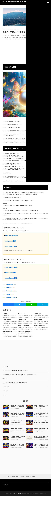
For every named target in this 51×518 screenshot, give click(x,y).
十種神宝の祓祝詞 (7, 320)
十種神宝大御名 (37, 314)
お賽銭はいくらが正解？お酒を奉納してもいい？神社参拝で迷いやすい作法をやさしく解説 (41, 430)
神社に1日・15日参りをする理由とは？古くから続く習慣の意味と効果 (41, 421)
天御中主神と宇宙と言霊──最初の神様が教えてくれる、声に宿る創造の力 (17, 445)
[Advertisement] (25, 52)
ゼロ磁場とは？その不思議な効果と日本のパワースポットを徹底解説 (17, 406)
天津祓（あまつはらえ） (24, 325)
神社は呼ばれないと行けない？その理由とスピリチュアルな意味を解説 (41, 445)
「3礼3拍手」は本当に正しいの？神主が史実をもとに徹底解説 (17, 437)
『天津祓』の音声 (9, 294)
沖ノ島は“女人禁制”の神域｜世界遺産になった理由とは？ (41, 414)
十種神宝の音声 (22, 320)
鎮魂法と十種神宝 (38, 320)
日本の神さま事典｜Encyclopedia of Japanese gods (19, 447)
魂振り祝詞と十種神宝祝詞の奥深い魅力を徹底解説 (25, 332)
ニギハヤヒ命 (21, 314)
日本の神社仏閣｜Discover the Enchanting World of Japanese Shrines (44, 416)
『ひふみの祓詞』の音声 (11, 291)
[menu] (47, 2)
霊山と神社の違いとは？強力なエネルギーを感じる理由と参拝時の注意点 (17, 414)
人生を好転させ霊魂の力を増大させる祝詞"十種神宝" (11, 29)
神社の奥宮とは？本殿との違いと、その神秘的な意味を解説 (17, 421)
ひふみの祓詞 (6, 325)
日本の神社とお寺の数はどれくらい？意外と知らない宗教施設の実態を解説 (17, 430)
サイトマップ (5, 484)
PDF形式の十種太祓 (10, 241)
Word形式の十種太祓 (11, 246)
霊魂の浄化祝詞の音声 (39, 325)
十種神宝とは (6, 314)
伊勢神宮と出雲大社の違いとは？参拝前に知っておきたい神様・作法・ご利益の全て (41, 438)
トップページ (5, 366)
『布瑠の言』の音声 (10, 287)
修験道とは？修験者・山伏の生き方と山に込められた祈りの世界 (41, 406)
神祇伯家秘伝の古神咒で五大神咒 (10, 332)
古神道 (40, 408)
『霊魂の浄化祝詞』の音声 (11, 297)
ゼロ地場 (17, 408)
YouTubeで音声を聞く (11, 235)
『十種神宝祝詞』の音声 (11, 284)
